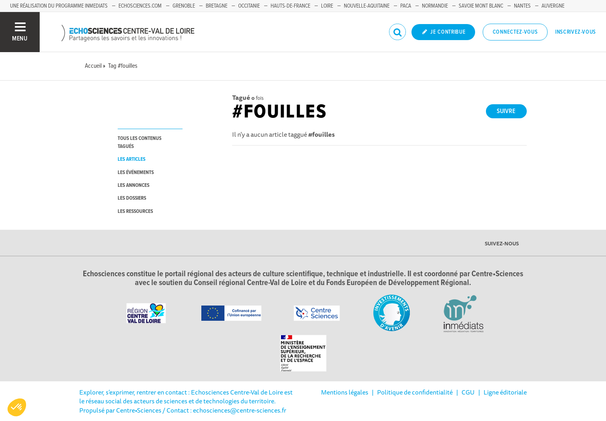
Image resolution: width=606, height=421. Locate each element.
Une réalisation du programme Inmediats (59, 6)
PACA (405, 6)
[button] (16, 407)
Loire (327, 6)
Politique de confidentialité (415, 392)
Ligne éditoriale (505, 392)
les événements (136, 172)
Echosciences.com (140, 6)
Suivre (506, 111)
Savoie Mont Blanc (481, 6)
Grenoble (184, 6)
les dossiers (132, 198)
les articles (131, 159)
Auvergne (553, 6)
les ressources (135, 211)
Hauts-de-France (290, 6)
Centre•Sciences (138, 410)
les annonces (133, 185)
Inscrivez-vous (575, 32)
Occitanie (249, 6)
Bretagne (216, 6)
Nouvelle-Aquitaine (366, 6)
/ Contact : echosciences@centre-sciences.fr (223, 410)
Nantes (522, 6)
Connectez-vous (515, 32)
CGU (468, 392)
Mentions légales (344, 392)
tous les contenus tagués (139, 142)
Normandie (435, 6)
